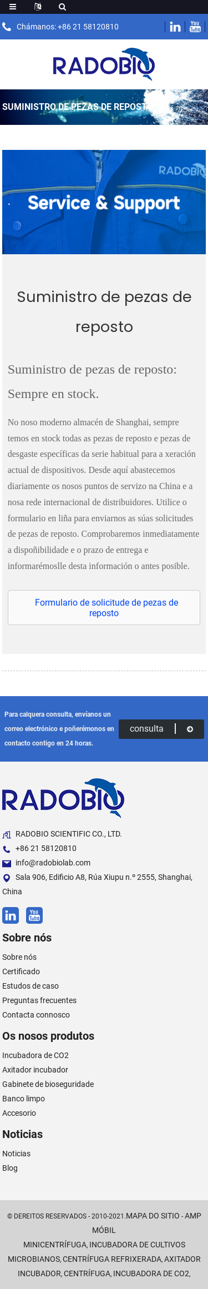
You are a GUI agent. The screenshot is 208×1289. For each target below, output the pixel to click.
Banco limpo (23, 1098)
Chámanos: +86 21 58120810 (68, 26)
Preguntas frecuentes (39, 1000)
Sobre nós (19, 957)
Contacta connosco (36, 1014)
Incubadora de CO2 (35, 1055)
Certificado (21, 971)
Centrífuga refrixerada (112, 1259)
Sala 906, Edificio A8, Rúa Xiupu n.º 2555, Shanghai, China (97, 884)
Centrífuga (87, 1273)
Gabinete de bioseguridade (48, 1084)
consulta (161, 728)
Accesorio (19, 1113)
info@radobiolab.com (46, 863)
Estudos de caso (30, 985)
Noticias (16, 1153)
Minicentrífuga (55, 1244)
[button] (104, 608)
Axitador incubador (35, 1069)
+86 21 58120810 (39, 848)
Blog (10, 1168)
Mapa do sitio (153, 1215)
